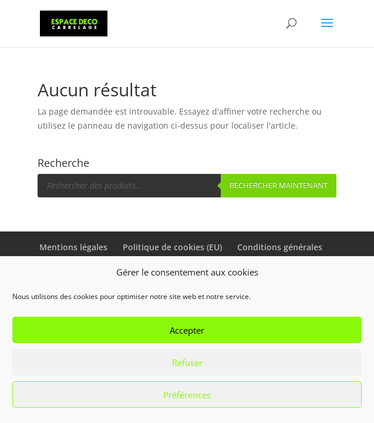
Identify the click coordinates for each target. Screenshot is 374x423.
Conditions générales (279, 247)
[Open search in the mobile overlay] (187, 185)
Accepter (187, 330)
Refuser (187, 362)
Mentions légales (73, 247)
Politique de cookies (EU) (172, 247)
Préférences (187, 395)
